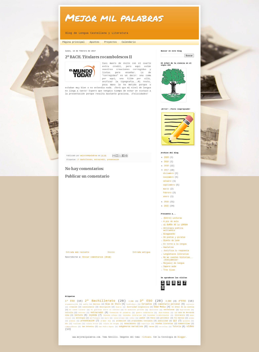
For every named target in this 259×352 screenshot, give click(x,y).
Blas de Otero (113, 304)
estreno (81, 312)
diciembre (169, 173)
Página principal (73, 42)
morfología (95, 318)
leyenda (93, 315)
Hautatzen (168, 247)
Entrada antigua (141, 252)
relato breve (92, 323)
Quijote (186, 321)
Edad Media (160, 307)
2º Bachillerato (84, 159)
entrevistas (169, 310)
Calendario (129, 42)
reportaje (145, 323)
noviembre (169, 177)
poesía (72, 321)
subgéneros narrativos (131, 326)
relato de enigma (111, 323)
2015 (167, 206)
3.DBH (131, 301)
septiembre (169, 185)
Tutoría (177, 326)
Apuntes (94, 42)
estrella (69, 312)
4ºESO (182, 301)
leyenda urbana (110, 315)
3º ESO (146, 301)
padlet (142, 318)
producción (121, 321)
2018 (167, 166)
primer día (106, 321)
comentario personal (169, 304)
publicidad (163, 321)
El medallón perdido (134, 310)
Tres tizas (169, 270)
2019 (167, 162)
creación (73, 307)
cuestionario (88, 307)
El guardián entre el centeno (105, 310)
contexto (190, 304)
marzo (166, 189)
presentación (113, 159)
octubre (167, 181)
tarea (151, 326)
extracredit (99, 159)
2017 (167, 170)
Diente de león (171, 240)
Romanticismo (184, 323)
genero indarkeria (144, 312)
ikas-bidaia (163, 312)
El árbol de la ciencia (183, 307)
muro (107, 318)
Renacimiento (130, 323)
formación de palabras (120, 312)
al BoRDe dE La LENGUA (175, 225)
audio (85, 304)
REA (66, 323)
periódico (164, 318)
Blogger (182, 337)
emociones (153, 310)
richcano (146, 337)
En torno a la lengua (174, 244)
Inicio (111, 252)
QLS (175, 321)
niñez (132, 318)
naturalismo (119, 318)
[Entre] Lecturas (172, 218)
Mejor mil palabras (114, 17)
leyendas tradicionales (158, 315)
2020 (167, 157)
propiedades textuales (141, 321)
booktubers (131, 304)
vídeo (190, 327)
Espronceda (185, 310)
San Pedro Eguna (106, 326)
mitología (80, 318)
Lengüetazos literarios (176, 254)
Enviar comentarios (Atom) (96, 257)
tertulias (163, 326)
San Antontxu (88, 326)
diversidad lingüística (138, 307)
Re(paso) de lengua (173, 263)
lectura (78, 315)
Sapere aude (169, 266)
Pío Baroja (179, 318)
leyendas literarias (132, 315)
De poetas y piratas (174, 237)
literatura (180, 315)
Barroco (96, 304)
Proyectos (110, 42)
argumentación (71, 304)
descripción (104, 307)
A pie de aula (170, 221)
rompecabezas (71, 326)
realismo (77, 323)
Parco (152, 318)
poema (191, 318)
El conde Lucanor (77, 310)
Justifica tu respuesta (176, 250)
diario (119, 307)
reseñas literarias (164, 323)
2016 (167, 202)
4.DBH (168, 301)
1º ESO (70, 301)
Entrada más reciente (77, 252)
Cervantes (147, 304)
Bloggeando (169, 234)
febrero (167, 193)
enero (166, 196)
